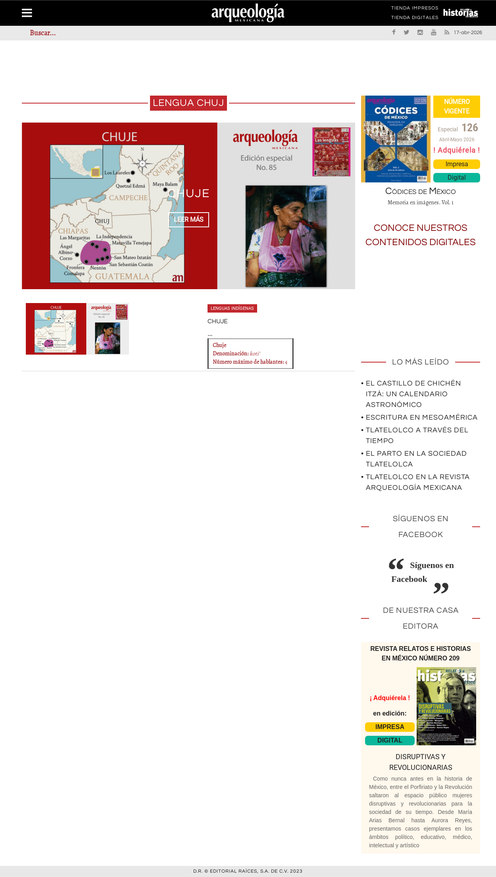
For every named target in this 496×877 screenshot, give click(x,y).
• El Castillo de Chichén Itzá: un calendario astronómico (411, 394)
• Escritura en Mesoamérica (419, 417)
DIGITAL (389, 740)
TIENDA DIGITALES (414, 19)
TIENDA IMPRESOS (414, 9)
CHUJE (188, 193)
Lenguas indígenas (232, 308)
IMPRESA (389, 726)
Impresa (457, 164)
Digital (457, 177)
